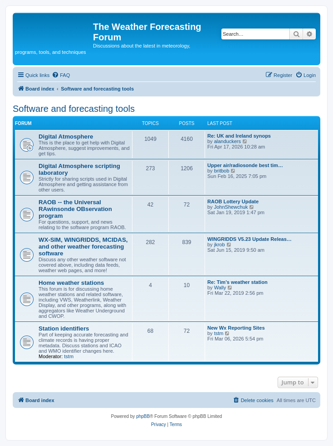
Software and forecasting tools (74, 109)
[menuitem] (61, 75)
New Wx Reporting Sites (236, 328)
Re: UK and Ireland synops (239, 136)
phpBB (143, 416)
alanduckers (227, 141)
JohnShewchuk (231, 207)
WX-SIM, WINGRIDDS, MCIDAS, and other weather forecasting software (83, 246)
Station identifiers (64, 328)
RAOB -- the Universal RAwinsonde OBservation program (75, 209)
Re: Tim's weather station (237, 282)
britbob (222, 170)
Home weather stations (71, 282)
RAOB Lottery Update (233, 201)
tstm (68, 356)
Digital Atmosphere (66, 136)
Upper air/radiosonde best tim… (245, 165)
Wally (220, 287)
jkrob (219, 244)
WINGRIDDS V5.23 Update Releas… (249, 239)
